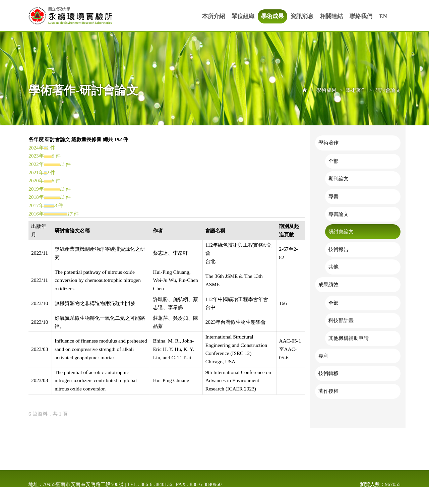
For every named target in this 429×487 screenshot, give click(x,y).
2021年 (36, 172)
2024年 (36, 147)
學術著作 (328, 142)
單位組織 (243, 16)
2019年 (36, 189)
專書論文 (338, 214)
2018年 (36, 197)
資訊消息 (302, 16)
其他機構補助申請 (348, 338)
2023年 (36, 156)
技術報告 (338, 249)
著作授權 (328, 391)
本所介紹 (213, 16)
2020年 (36, 180)
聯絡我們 (361, 16)
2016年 (36, 214)
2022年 (36, 164)
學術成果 (272, 16)
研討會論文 (341, 231)
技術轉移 (328, 373)
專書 (333, 196)
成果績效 (328, 284)
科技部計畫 (341, 320)
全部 (333, 161)
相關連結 (331, 16)
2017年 (36, 205)
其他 (333, 266)
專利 (323, 356)
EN (383, 16)
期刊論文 (338, 178)
